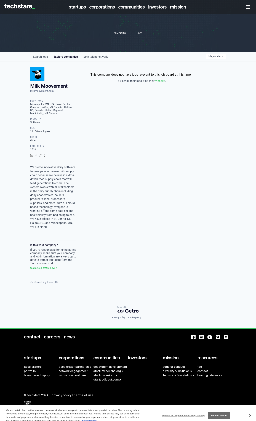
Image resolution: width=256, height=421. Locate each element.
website (160, 81)
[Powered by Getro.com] (128, 309)
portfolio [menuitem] (30, 371)
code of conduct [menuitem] (174, 367)
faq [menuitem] (199, 367)
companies (66, 56)
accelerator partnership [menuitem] (75, 367)
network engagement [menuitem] (73, 371)
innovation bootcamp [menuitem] (73, 375)
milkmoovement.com (42, 90)
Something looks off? (44, 282)
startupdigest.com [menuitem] (106, 379)
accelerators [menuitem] (33, 367)
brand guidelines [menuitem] (208, 375)
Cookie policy (134, 317)
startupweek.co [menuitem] (103, 375)
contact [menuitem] (202, 371)
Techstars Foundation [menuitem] (177, 375)
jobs (40, 56)
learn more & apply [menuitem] (37, 375)
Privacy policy (118, 317)
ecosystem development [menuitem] (110, 367)
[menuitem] (78, 7)
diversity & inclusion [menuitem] (176, 371)
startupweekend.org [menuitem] (107, 371)
